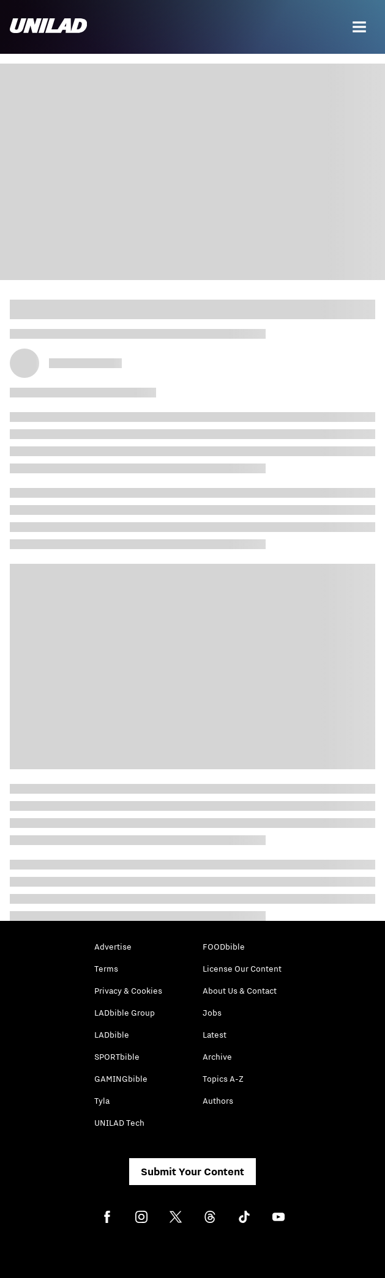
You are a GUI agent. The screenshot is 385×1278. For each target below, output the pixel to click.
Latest (214, 1034)
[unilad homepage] (48, 26)
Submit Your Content (192, 1171)
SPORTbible (117, 1056)
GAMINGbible (121, 1078)
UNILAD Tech (119, 1122)
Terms (106, 968)
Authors (218, 1100)
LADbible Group (124, 1012)
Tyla (102, 1100)
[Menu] (359, 27)
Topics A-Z (223, 1078)
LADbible (111, 1034)
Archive (217, 1056)
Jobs (212, 1012)
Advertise (113, 946)
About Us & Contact (240, 990)
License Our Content (242, 968)
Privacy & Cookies (128, 990)
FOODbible (224, 946)
